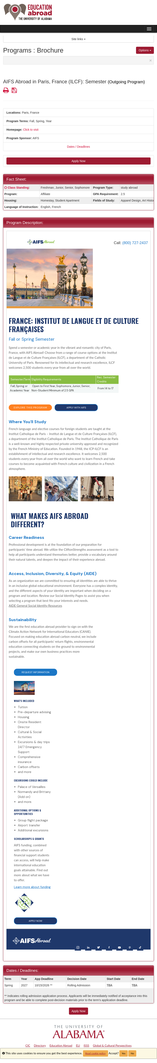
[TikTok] (140, 947)
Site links (78, 39)
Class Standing (18, 187)
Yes (123, 1053)
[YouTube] (119, 947)
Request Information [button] (35, 672)
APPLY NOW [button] (35, 921)
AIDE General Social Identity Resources (35, 605)
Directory (40, 1045)
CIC (28, 1045)
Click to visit (30, 129)
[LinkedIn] (88, 947)
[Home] (41, 241)
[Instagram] (78, 947)
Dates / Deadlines (78, 146)
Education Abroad (60, 1045)
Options (145, 50)
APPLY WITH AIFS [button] (76, 407)
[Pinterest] (130, 947)
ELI (78, 1045)
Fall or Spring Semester (32, 339)
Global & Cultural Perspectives (112, 1045)
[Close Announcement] (150, 60)
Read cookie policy (95, 1053)
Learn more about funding (32, 887)
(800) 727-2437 (135, 243)
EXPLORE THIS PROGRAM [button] (30, 407)
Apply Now (79, 161)
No (132, 1053)
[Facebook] (109, 947)
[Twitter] (99, 947)
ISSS (86, 1045)
